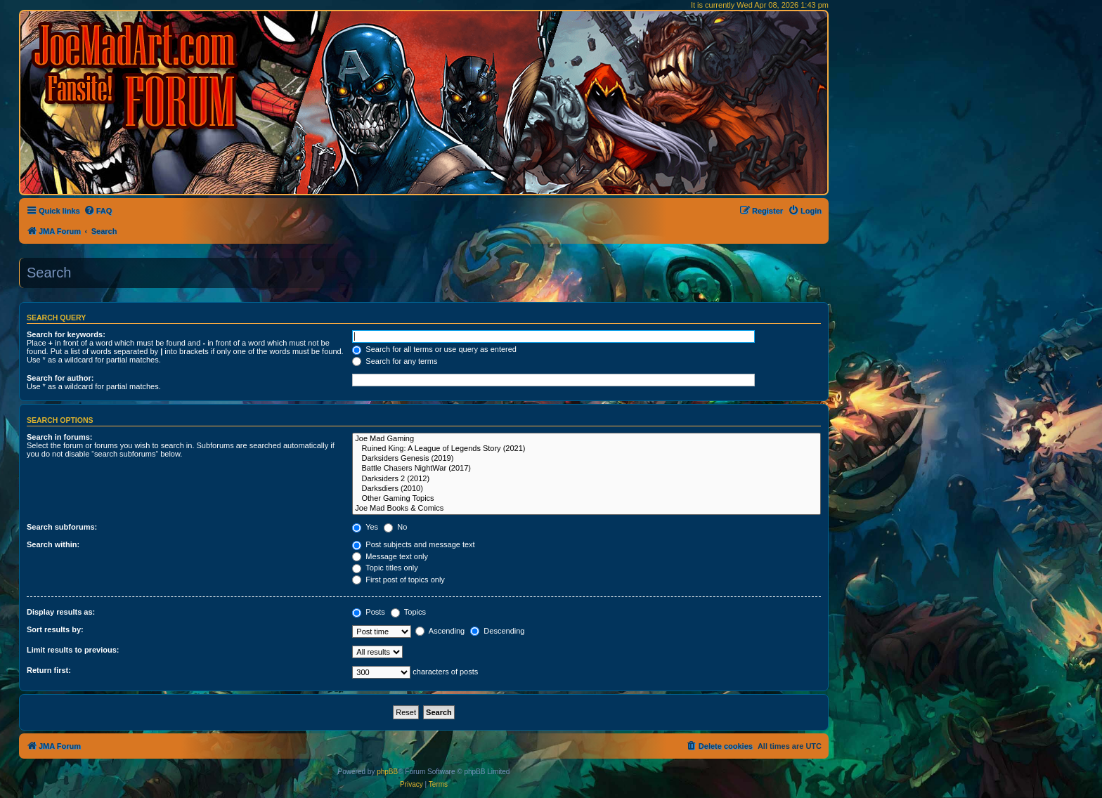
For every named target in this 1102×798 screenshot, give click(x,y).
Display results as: (61, 612)
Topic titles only (384, 567)
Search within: (53, 544)
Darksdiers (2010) (586, 489)
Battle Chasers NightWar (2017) (586, 468)
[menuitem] (98, 210)
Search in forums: (60, 437)
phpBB (387, 772)
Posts (368, 612)
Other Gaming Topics (586, 499)
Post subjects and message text (413, 544)
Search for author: (60, 378)
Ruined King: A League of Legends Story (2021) (586, 449)
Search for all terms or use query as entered (434, 349)
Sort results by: (55, 629)
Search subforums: (62, 527)
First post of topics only (398, 579)
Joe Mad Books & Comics (586, 509)
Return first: (49, 670)
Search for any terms (394, 361)
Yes (365, 527)
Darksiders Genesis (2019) (586, 459)
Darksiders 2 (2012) (586, 479)
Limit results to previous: (73, 650)
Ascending (440, 631)
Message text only (390, 556)
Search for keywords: (66, 334)
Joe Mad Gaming (586, 439)
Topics (408, 612)
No (395, 527)
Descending (497, 631)
